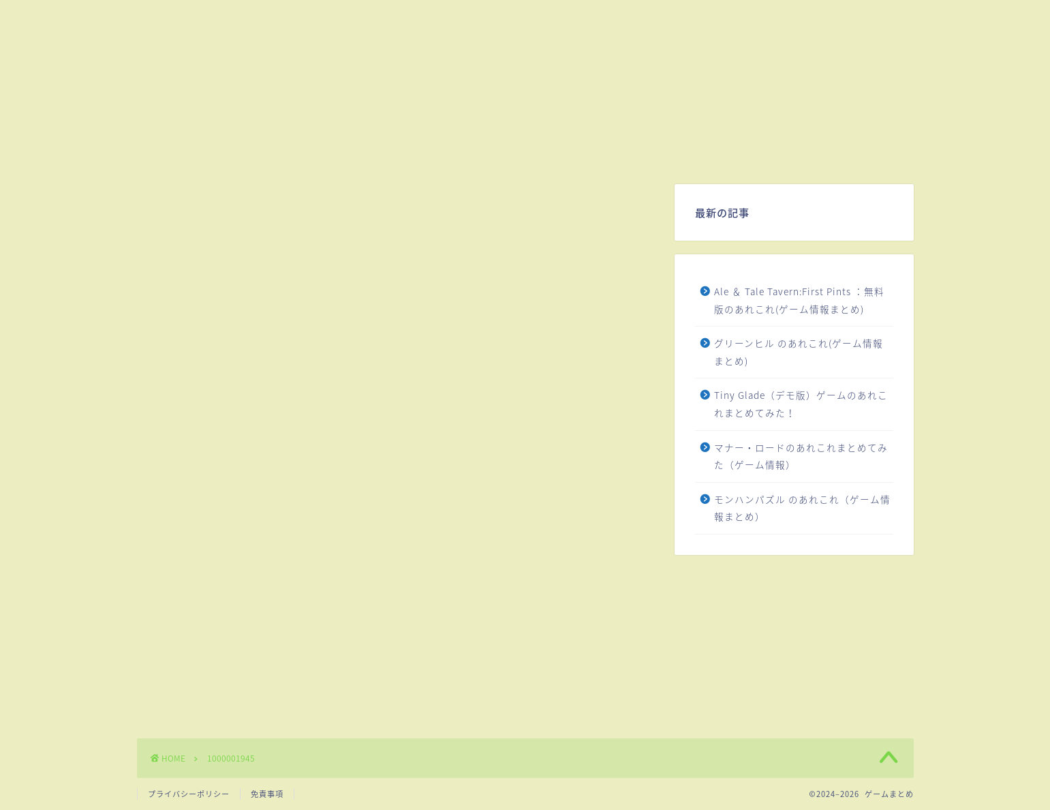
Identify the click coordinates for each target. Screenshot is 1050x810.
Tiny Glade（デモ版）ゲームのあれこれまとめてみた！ (801, 403)
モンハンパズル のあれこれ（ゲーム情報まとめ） (802, 508)
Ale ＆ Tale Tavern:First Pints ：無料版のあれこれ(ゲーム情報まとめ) (799, 300)
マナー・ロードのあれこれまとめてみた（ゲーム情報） (801, 456)
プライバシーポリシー (189, 794)
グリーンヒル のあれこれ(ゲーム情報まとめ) (798, 352)
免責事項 (267, 794)
